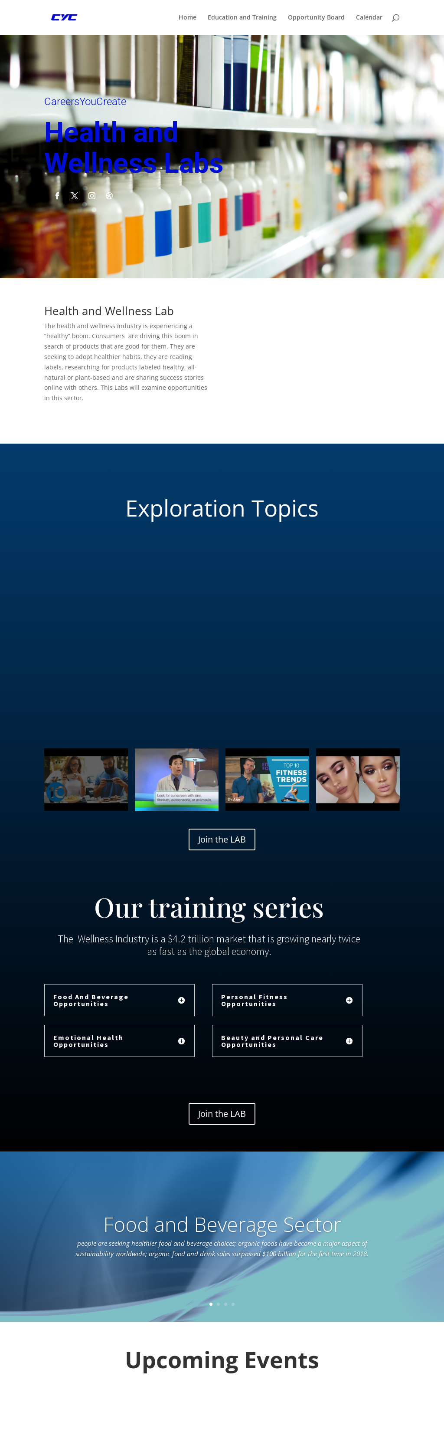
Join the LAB (222, 839)
